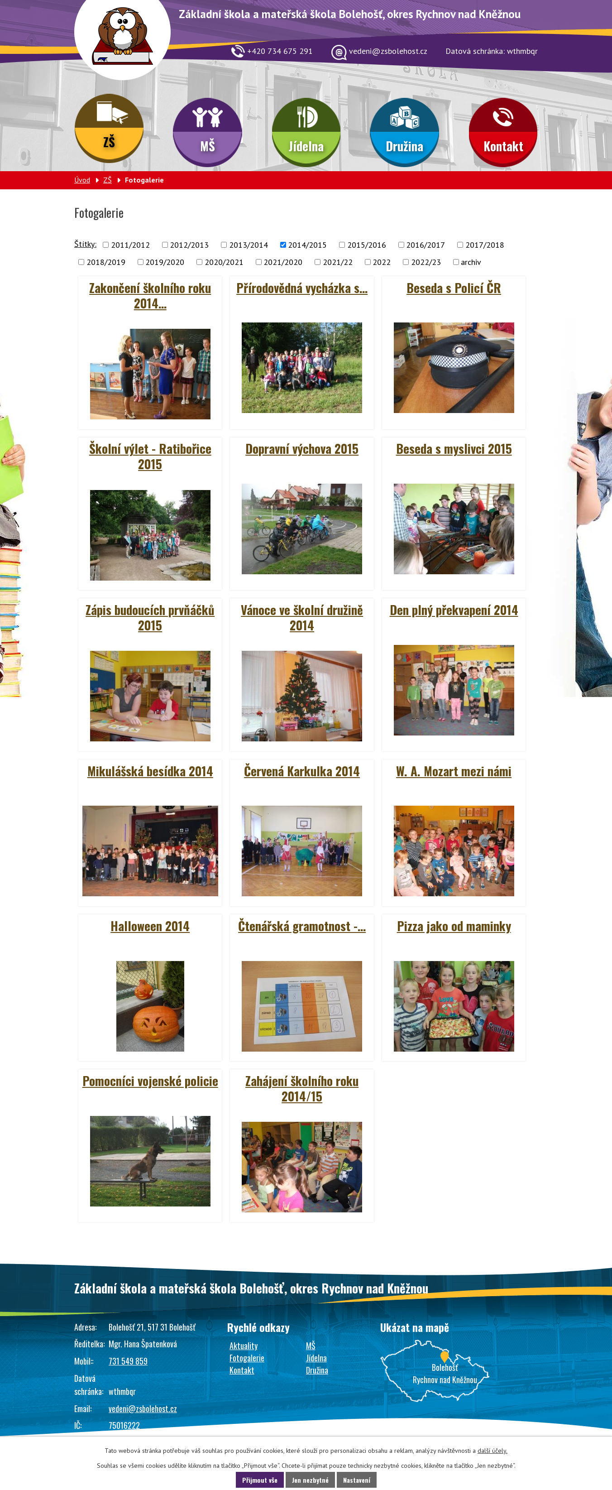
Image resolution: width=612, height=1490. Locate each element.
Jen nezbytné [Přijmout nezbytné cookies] (310, 1480)
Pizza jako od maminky (454, 926)
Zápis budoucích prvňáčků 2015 (150, 617)
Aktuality (244, 1345)
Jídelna (306, 146)
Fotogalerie (247, 1358)
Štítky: (85, 244)
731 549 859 (128, 1361)
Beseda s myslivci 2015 (454, 448)
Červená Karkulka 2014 (302, 771)
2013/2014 (248, 245)
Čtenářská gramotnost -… (302, 926)
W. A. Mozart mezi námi (454, 771)
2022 (382, 262)
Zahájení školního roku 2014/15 (302, 1088)
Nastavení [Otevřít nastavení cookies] (356, 1480)
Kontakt (503, 146)
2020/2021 (224, 262)
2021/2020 (282, 262)
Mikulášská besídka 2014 (150, 771)
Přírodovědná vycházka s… (302, 288)
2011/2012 (130, 245)
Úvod (82, 179)
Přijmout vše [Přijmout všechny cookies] (259, 1480)
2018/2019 (105, 262)
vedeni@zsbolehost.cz (143, 1408)
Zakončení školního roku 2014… (150, 295)
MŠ (207, 146)
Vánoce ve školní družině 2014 (302, 617)
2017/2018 (484, 245)
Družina (404, 146)
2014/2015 (307, 245)
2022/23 (426, 262)
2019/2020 (164, 262)
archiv (471, 262)
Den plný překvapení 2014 (454, 610)
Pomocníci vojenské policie (150, 1081)
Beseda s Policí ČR (453, 288)
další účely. (492, 1451)
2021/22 (338, 262)
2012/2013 (189, 245)
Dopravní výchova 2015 (302, 448)
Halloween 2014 (150, 926)
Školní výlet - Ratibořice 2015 (150, 456)
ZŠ (109, 142)
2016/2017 (425, 245)
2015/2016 (366, 245)
